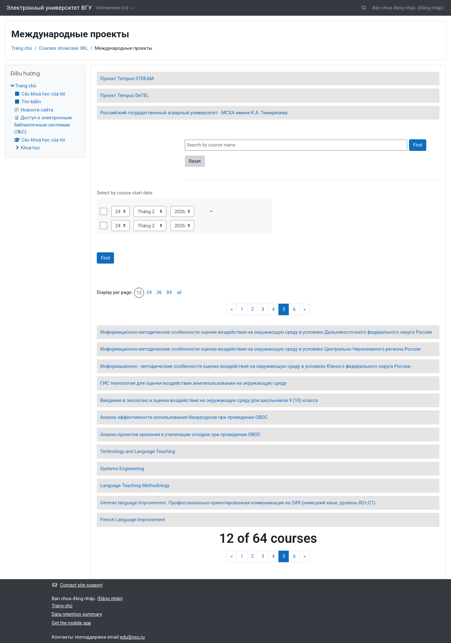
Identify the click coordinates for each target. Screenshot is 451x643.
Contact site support (77, 585)
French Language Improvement (132, 519)
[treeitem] (45, 117)
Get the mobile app (71, 623)
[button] (364, 8)
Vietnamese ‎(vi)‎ (112, 8)
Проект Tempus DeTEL (124, 95)
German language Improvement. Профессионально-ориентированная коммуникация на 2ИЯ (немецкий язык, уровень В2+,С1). (238, 503)
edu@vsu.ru (132, 637)
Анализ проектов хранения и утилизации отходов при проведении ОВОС (180, 434)
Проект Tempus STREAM (127, 78)
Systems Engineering (122, 468)
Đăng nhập (430, 8)
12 (139, 293)
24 (149, 292)
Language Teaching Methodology (134, 485)
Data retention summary (77, 614)
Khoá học (30, 148)
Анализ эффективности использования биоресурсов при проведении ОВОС (184, 417)
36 (159, 292)
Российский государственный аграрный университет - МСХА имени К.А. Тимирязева (194, 113)
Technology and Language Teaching (137, 451)
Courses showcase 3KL (63, 48)
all (179, 292)
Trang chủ (21, 48)
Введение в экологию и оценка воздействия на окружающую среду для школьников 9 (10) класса (209, 400)
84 (169, 292)
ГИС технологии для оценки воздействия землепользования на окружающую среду (193, 383)
